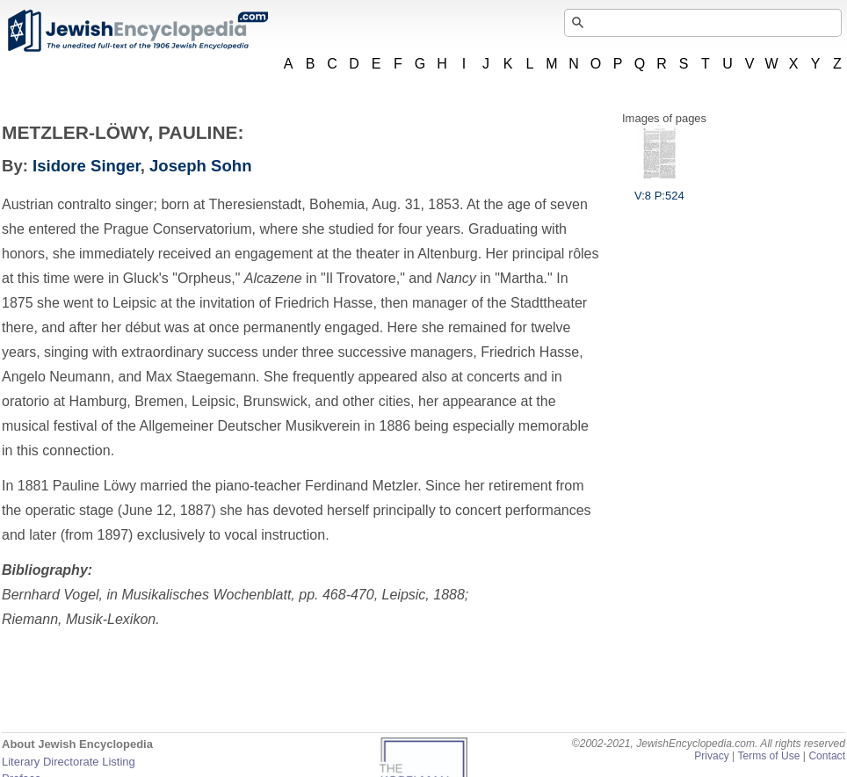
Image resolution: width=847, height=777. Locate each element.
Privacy (711, 756)
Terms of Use (768, 756)
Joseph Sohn (200, 165)
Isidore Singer (87, 165)
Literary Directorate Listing (68, 761)
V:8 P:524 (659, 189)
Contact (826, 756)
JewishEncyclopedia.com (137, 31)
